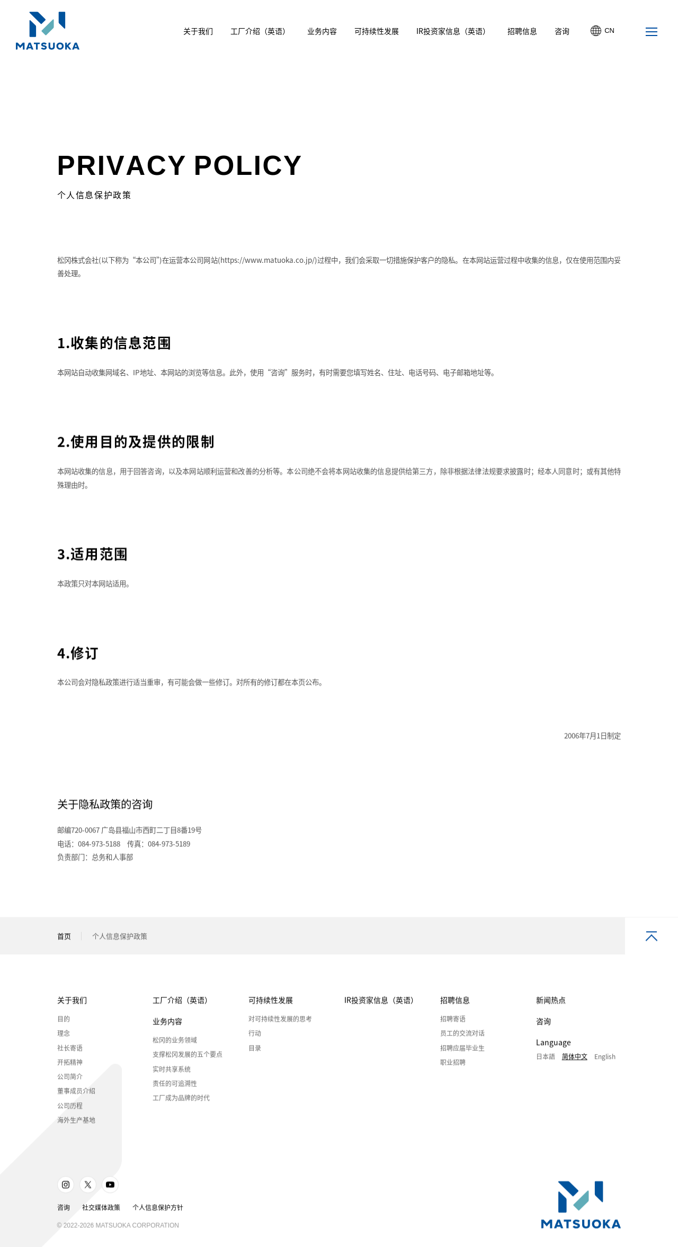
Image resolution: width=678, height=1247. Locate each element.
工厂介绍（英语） (182, 1002)
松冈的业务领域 (175, 1042)
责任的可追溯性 (175, 1085)
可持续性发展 (270, 1002)
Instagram (65, 1187)
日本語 (545, 1059)
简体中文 (574, 1059)
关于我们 (72, 1002)
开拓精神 (70, 1064)
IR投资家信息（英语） (381, 1002)
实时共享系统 (172, 1071)
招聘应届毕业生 (462, 1050)
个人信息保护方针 (157, 1210)
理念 (63, 1035)
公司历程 (70, 1107)
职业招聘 (453, 1064)
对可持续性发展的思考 (280, 1021)
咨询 (543, 1023)
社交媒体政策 (101, 1210)
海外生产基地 (76, 1122)
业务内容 (167, 1023)
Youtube (110, 1187)
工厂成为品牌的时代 (181, 1100)
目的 (63, 1021)
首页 (64, 938)
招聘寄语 (453, 1021)
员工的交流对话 (462, 1035)
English (604, 1059)
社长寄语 (70, 1050)
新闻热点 (551, 1002)
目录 (254, 1050)
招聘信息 (455, 1002)
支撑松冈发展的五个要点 (187, 1057)
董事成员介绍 (76, 1093)
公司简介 (70, 1079)
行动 (254, 1035)
